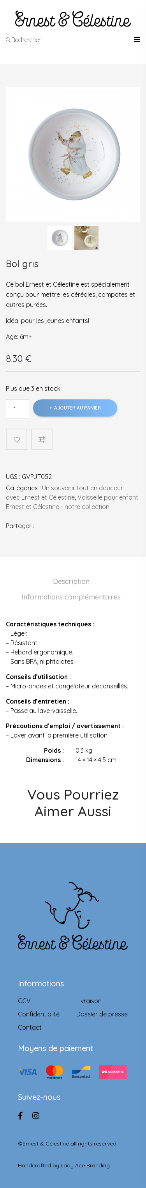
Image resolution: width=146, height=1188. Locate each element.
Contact (30, 1027)
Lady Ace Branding (85, 1165)
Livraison (89, 1001)
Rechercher (23, 40)
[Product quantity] (17, 409)
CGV (24, 1001)
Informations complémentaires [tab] (71, 596)
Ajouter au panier (77, 408)
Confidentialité (39, 1014)
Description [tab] (71, 581)
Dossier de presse (102, 1014)
